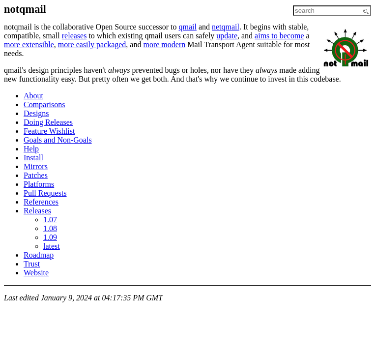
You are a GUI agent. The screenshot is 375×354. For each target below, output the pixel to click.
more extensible (29, 44)
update (226, 35)
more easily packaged (92, 44)
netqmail (225, 27)
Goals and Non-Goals (58, 140)
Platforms (39, 184)
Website (36, 272)
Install (33, 157)
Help (31, 149)
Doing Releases (48, 122)
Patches (36, 175)
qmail (187, 27)
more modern (164, 44)
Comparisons (44, 104)
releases (74, 35)
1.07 (50, 219)
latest (51, 246)
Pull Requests (45, 193)
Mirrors (36, 166)
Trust (32, 264)
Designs (36, 113)
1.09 (50, 237)
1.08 (50, 228)
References (41, 202)
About (33, 95)
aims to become (279, 35)
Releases (37, 210)
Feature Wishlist (49, 131)
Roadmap (39, 255)
